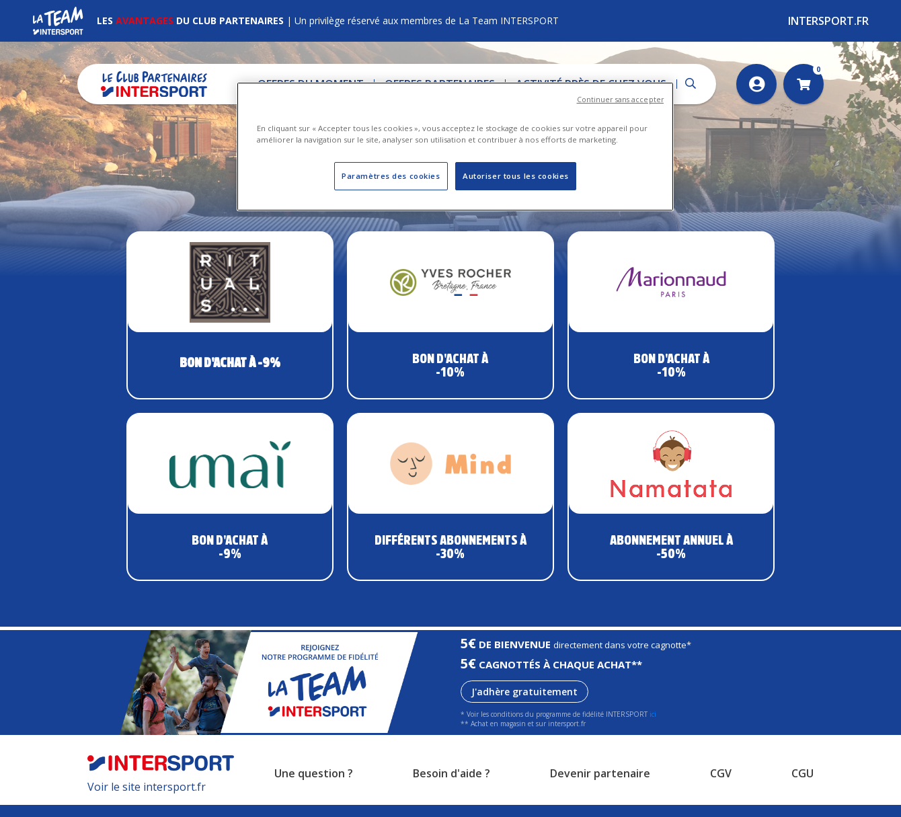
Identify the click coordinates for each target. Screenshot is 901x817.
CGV (721, 785)
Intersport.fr (828, 20)
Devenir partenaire (600, 785)
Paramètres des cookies (391, 176)
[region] (455, 146)
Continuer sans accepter (620, 99)
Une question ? (313, 785)
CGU (802, 785)
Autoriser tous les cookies (516, 176)
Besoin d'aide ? (451, 785)
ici (653, 726)
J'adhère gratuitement (524, 703)
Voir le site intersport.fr (146, 798)
